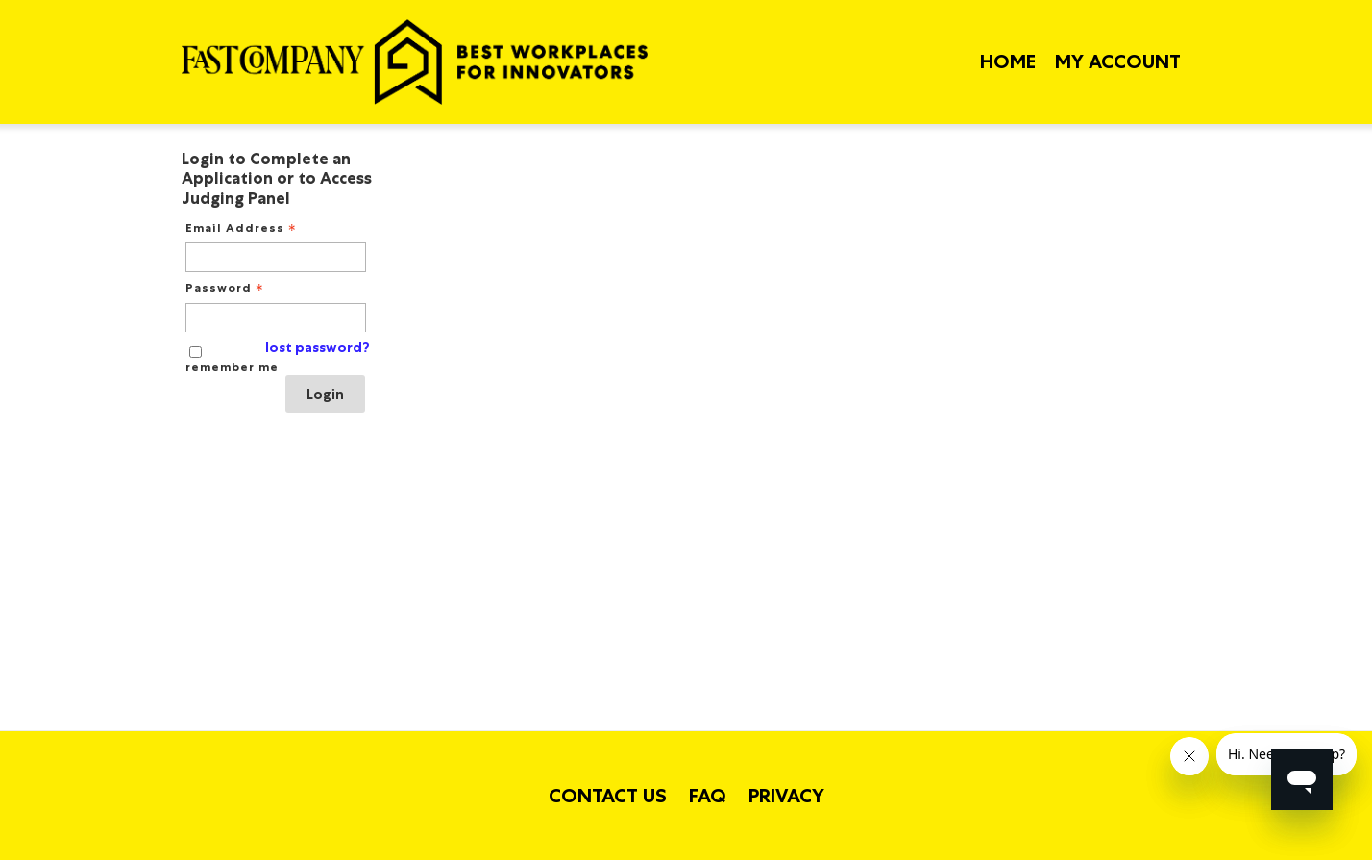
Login (325, 394)
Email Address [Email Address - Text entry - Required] (242, 227)
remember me (232, 366)
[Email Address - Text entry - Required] (275, 257)
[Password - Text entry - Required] (275, 317)
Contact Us (608, 795)
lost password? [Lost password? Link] (317, 347)
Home (1008, 61)
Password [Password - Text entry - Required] (226, 288)
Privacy (786, 795)
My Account (1118, 61)
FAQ (707, 795)
